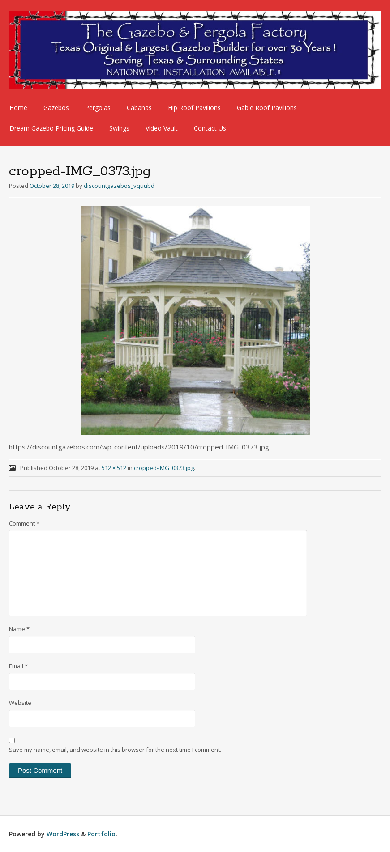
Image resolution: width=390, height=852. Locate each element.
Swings (119, 128)
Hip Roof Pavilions (194, 107)
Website (20, 703)
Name (19, 629)
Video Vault (162, 128)
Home (18, 107)
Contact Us (210, 128)
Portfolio (101, 834)
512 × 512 (114, 468)
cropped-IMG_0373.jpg (164, 468)
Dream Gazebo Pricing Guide (51, 128)
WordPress (63, 834)
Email (18, 666)
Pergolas (98, 107)
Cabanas (139, 107)
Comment (24, 523)
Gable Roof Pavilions (267, 107)
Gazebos (56, 107)
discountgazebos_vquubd (119, 186)
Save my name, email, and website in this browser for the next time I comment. (115, 750)
